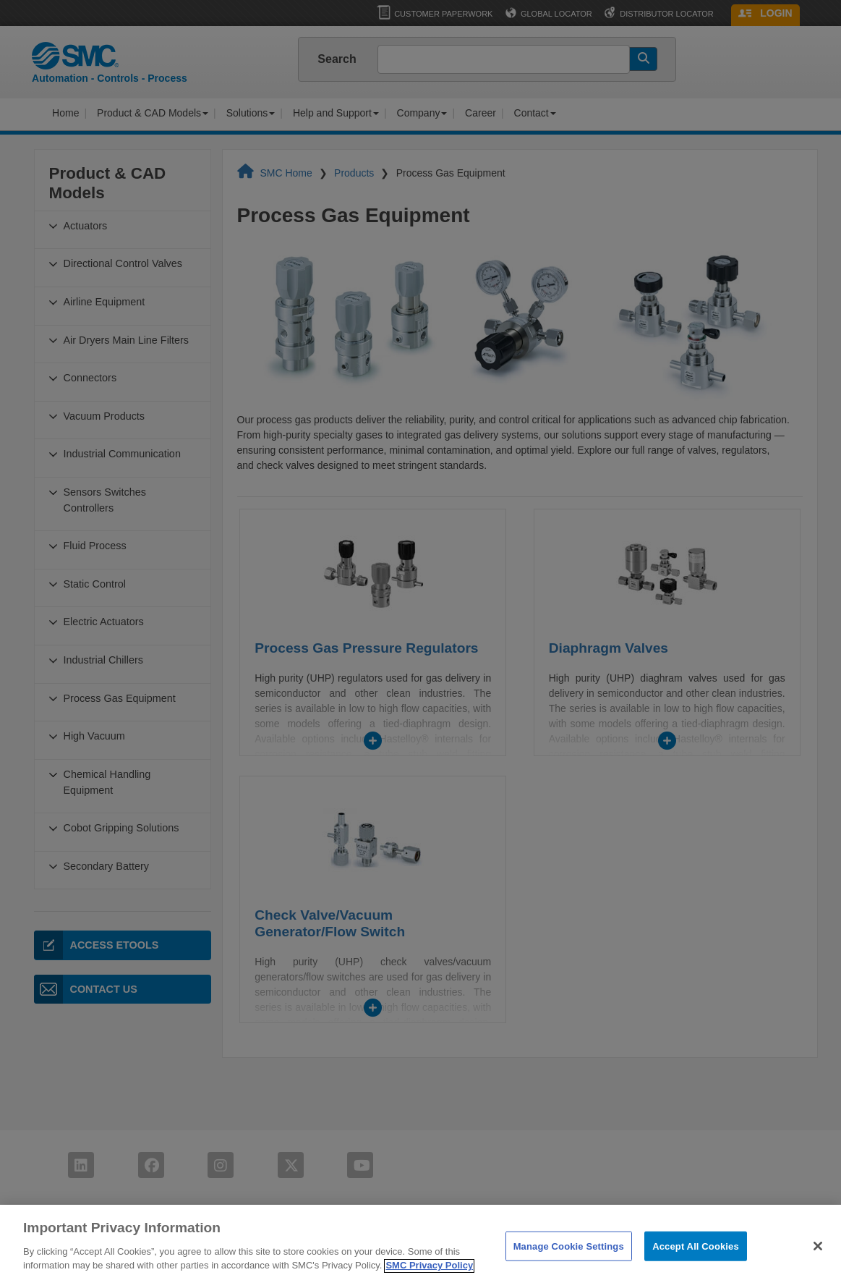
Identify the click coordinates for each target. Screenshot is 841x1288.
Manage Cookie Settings (568, 1263)
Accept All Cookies (695, 1263)
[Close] (818, 1263)
